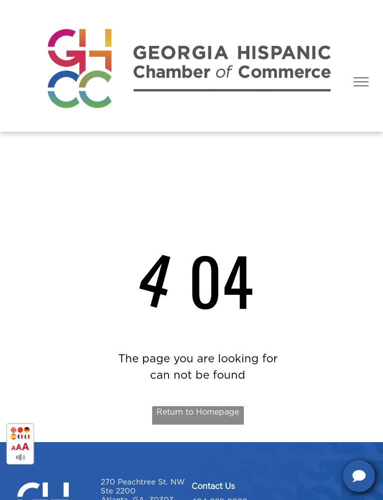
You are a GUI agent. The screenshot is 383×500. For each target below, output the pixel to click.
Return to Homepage (198, 412)
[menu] (361, 82)
